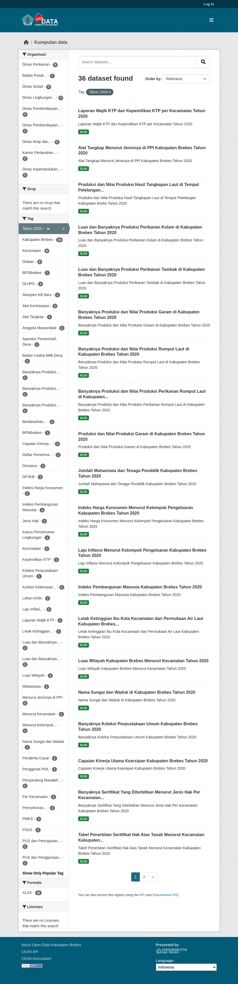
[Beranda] (26, 42)
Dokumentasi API (165, 895)
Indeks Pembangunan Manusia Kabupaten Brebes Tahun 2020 (140, 587)
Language (164, 961)
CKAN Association (36, 958)
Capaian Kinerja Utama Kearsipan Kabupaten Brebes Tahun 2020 (143, 761)
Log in (209, 4)
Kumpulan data (50, 42)
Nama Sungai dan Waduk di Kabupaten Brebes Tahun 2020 (136, 692)
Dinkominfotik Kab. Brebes (171, 951)
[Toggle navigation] (211, 20)
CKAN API (30, 952)
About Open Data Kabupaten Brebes (51, 945)
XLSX (83, 131)
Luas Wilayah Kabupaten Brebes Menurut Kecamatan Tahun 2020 (143, 661)
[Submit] (203, 62)
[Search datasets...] (137, 62)
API (142, 895)
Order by (153, 79)
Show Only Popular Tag (43, 873)
